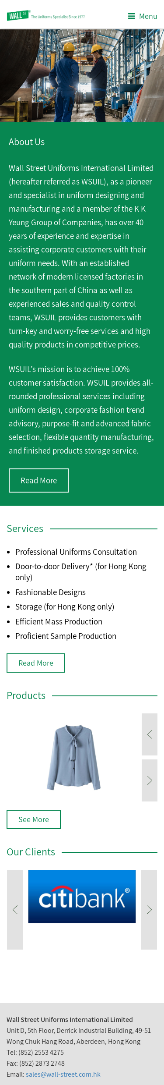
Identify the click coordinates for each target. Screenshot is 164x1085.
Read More (39, 480)
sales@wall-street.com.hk (63, 1074)
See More (33, 819)
